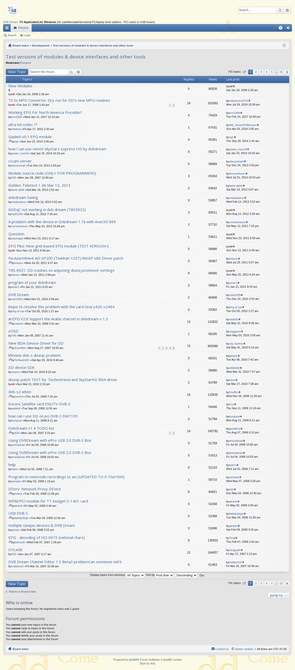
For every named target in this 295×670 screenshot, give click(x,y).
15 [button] (281, 71)
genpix (233, 355)
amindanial (18, 444)
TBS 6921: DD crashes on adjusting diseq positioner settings (61, 270)
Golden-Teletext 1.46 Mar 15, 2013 (39, 185)
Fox (231, 404)
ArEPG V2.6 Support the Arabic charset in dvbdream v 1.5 (58, 319)
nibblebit (234, 367)
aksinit (18, 505)
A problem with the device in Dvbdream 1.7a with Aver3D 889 (62, 221)
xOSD (13, 331)
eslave (18, 493)
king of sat (17, 311)
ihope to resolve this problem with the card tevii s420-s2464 (61, 306)
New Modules (20, 85)
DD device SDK (21, 367)
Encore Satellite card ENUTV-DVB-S (39, 404)
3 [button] (261, 71)
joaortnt (19, 396)
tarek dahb (18, 189)
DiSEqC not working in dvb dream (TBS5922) (47, 209)
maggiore (235, 331)
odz (231, 489)
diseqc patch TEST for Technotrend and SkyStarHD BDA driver (62, 379)
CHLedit (15, 549)
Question (16, 234)
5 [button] (272, 71)
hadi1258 (17, 214)
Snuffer (233, 392)
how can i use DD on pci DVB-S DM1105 (43, 416)
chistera (16, 129)
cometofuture (19, 226)
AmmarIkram (237, 173)
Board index (21, 45)
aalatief (15, 408)
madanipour (18, 201)
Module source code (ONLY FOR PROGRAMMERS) (52, 173)
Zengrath (234, 550)
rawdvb (18, 323)
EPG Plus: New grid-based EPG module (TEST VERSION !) (58, 246)
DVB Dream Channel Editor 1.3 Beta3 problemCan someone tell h (65, 561)
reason (18, 262)
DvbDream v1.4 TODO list (31, 428)
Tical (232, 537)
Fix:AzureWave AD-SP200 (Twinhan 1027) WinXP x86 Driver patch (65, 258)
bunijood (16, 420)
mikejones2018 (238, 100)
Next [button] (286, 72)
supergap (17, 238)
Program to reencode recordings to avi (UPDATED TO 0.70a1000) (66, 476)
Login (27, 35)
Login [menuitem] (289, 29)
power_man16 (20, 153)
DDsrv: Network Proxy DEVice (34, 489)
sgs (16, 141)
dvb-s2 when (19, 391)
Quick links (8, 29)
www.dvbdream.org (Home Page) (251, 28)
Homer (15, 274)
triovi (232, 380)
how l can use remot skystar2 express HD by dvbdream (57, 148)
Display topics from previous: (117, 574)
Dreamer (25, 62)
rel (13, 94)
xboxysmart (18, 165)
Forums (23, 28)
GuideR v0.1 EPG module (30, 136)
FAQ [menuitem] (282, 29)
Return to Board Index (22, 591)
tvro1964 (16, 116)
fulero (14, 469)
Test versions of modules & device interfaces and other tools (93, 45)
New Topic (17, 71)
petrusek (19, 542)
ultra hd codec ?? (22, 124)
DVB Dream (10, 22)
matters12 (17, 566)
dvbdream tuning (23, 197)
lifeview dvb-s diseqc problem (34, 355)
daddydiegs (21, 517)
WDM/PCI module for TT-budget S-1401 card (48, 501)
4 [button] (266, 71)
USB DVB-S (18, 513)
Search (280, 10)
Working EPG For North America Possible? (45, 112)
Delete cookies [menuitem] (244, 649)
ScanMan (20, 347)
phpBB (133, 659)
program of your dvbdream (32, 282)
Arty (152, 663)
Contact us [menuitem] (222, 649)
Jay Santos (236, 343)
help (12, 464)
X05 (13, 177)
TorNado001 (22, 360)
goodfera (234, 428)
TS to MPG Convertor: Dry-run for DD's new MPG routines (59, 100)
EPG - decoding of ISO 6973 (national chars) (46, 537)
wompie (16, 481)
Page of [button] (244, 72)
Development (41, 45)
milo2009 (17, 299)
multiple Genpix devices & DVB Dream (41, 525)
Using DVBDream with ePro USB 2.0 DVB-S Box (49, 440)
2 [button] (256, 71)
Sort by (160, 574)
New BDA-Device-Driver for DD (36, 343)
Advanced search (287, 10)
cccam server (20, 161)
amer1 (15, 286)
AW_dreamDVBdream (243, 125)
